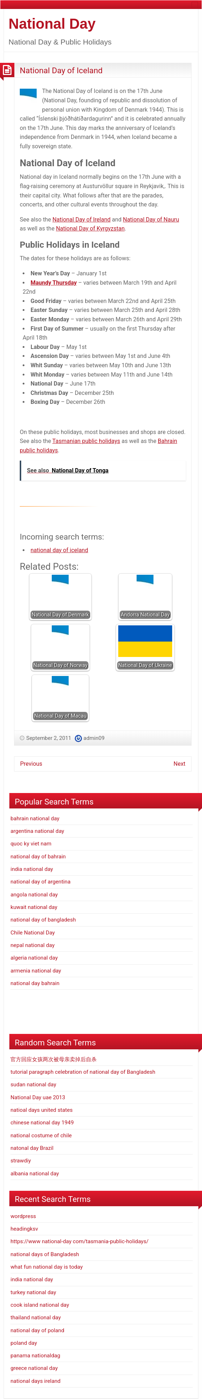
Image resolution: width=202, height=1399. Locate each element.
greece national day (34, 1368)
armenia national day (35, 970)
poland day (23, 1343)
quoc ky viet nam (30, 843)
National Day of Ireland (81, 219)
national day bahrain (34, 983)
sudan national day (33, 1084)
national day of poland (37, 1330)
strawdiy (20, 1160)
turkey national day (33, 1292)
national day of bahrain (38, 856)
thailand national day (35, 1317)
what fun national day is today (46, 1267)
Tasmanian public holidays (86, 441)
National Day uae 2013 (37, 1097)
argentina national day (37, 831)
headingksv (24, 1229)
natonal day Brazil (31, 1148)
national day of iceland (59, 550)
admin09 (94, 738)
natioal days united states (41, 1110)
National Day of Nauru (151, 219)
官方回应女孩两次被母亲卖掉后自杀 (53, 1059)
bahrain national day (34, 818)
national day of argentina (40, 881)
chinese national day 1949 (42, 1122)
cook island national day (39, 1305)
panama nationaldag (35, 1355)
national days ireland (35, 1381)
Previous (31, 763)
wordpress (23, 1216)
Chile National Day (32, 932)
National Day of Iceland (61, 70)
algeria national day (34, 958)
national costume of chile (41, 1135)
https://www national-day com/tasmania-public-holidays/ (79, 1241)
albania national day (34, 1173)
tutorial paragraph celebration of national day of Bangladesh (82, 1072)
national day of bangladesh (43, 920)
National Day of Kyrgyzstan (90, 228)
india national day (31, 869)
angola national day (34, 894)
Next (179, 763)
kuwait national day (33, 907)
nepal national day (32, 945)
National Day (52, 24)
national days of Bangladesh (44, 1254)
